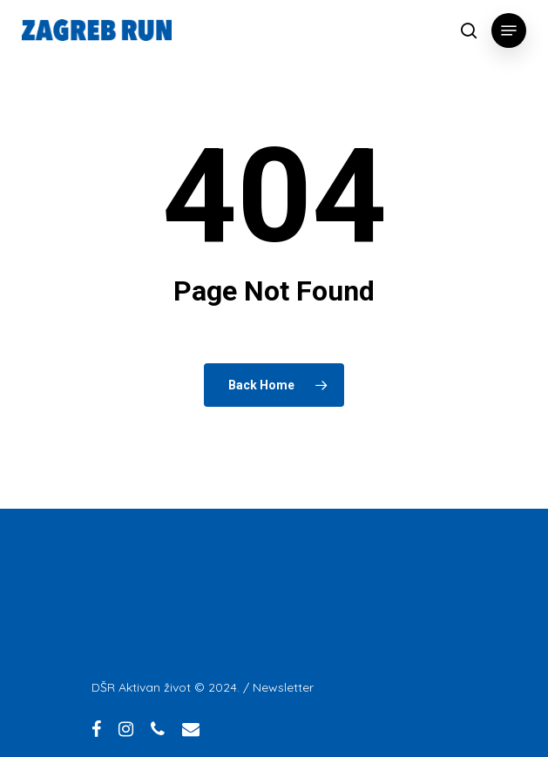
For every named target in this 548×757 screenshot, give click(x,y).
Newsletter (283, 687)
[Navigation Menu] (508, 30)
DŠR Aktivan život (141, 687)
